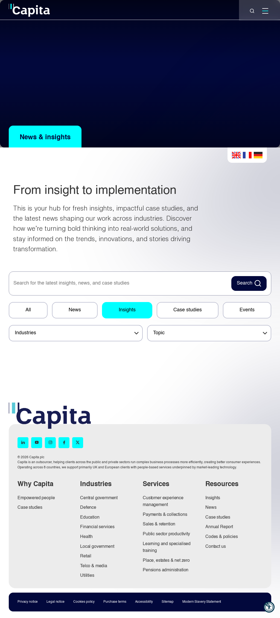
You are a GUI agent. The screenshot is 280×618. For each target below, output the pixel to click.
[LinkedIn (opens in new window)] (23, 442)
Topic (159, 332)
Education (90, 517)
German (258, 155)
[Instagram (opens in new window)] (50, 442)
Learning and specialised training (167, 547)
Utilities (87, 575)
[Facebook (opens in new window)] (64, 442)
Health (86, 537)
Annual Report (219, 527)
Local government (97, 547)
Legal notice (55, 602)
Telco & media (93, 566)
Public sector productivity (166, 534)
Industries (25, 332)
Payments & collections (165, 515)
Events (247, 309)
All (28, 309)
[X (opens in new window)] (77, 442)
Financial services (97, 527)
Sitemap (168, 602)
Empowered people (36, 498)
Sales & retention (159, 524)
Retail (85, 556)
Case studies (187, 309)
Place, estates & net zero (166, 560)
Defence (88, 507)
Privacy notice (28, 602)
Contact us (215, 547)
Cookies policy (84, 602)
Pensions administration (165, 570)
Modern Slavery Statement (201, 602)
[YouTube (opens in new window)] (36, 442)
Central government (99, 498)
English (236, 155)
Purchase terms (114, 602)
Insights (127, 309)
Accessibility (144, 602)
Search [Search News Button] (244, 283)
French (247, 155)
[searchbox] (119, 283)
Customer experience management (163, 501)
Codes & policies (221, 537)
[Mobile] (265, 10)
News (75, 309)
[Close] (252, 10)
